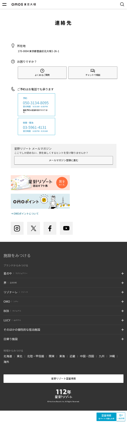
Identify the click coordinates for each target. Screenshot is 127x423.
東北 (19, 356)
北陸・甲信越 (35, 356)
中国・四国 (87, 356)
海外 (6, 362)
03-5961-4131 (35, 127)
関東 (51, 356)
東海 (62, 356)
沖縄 (112, 356)
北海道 (8, 356)
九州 (101, 356)
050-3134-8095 (36, 102)
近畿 (72, 356)
